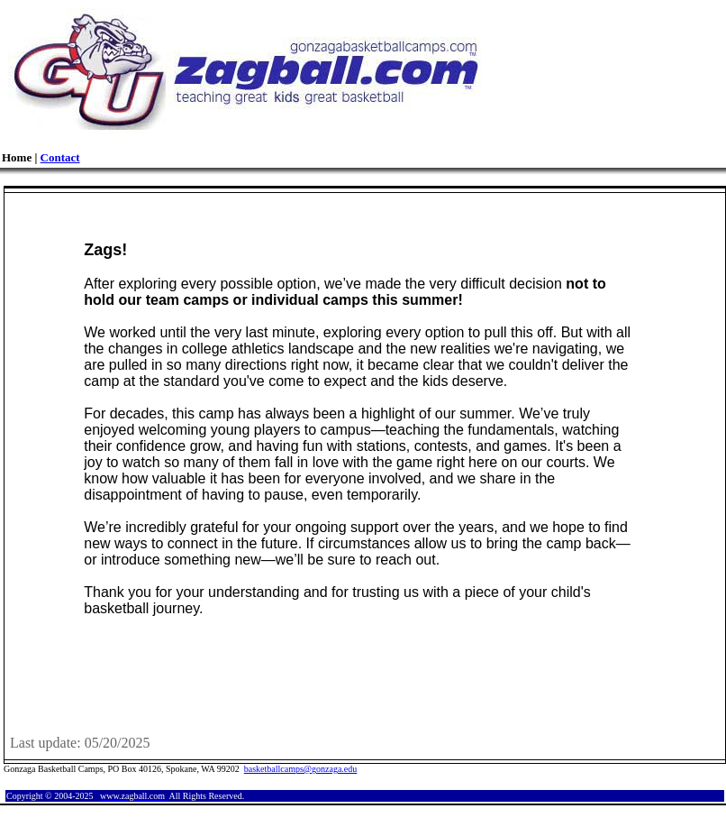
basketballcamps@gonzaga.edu (301, 769)
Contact (60, 157)
